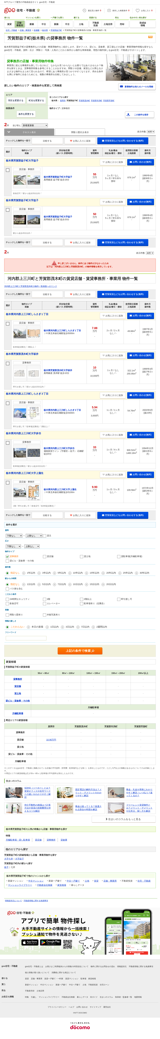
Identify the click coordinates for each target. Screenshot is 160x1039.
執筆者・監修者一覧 (123, 997)
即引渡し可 (126, 599)
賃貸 (96, 881)
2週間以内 (101, 626)
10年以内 (78, 572)
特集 (27, 997)
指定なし (15, 572)
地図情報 (138, 997)
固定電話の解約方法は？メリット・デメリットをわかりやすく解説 (88, 792)
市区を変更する (15, 100)
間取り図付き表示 (80, 132)
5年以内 (62, 572)
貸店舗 (50, 556)
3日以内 (70, 626)
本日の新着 (37, 626)
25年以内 (128, 572)
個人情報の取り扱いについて (37, 972)
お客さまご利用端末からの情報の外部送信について (66, 966)
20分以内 (111, 584)
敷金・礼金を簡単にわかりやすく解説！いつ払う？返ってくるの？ (139, 792)
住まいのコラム (106, 997)
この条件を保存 (141, 115)
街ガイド (94, 997)
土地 (87, 881)
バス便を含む (16, 588)
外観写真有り (53, 614)
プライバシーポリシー (57, 1007)
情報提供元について (13, 901)
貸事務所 (14, 556)
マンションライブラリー (20, 885)
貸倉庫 (64, 840)
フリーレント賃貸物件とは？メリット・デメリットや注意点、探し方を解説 (139, 808)
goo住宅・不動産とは (34, 966)
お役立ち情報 (8, 996)
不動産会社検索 (44, 885)
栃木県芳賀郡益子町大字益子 (22, 160)
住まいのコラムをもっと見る (124, 819)
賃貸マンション (71, 979)
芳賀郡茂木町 (84, 101)
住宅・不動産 (144, 881)
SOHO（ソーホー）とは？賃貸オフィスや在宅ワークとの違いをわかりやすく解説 (37, 792)
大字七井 (8, 858)
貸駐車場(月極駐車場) (131, 556)
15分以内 (94, 584)
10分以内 (78, 584)
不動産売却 (29, 991)
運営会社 (107, 1007)
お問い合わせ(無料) (141, 162)
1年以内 (31, 572)
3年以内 (46, 572)
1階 (48, 599)
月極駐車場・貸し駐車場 (18, 840)
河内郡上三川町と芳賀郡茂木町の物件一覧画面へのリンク (30, 286)
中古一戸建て (73, 881)
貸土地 (87, 556)
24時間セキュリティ (20, 599)
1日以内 (54, 626)
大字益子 (19, 858)
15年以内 (94, 572)
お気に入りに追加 (80, 141)
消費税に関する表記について (64, 972)
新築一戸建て (61, 985)
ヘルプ (71, 1007)
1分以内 (31, 584)
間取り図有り (16, 614)
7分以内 (62, 584)
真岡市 (63, 101)
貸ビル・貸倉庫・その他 (22, 560)
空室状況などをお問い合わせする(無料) (123, 141)
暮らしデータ (82, 997)
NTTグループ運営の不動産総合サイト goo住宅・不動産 (29, 2)
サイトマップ (95, 1007)
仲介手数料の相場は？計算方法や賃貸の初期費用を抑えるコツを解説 (37, 808)
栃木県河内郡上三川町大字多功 (23, 433)
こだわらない (17, 626)
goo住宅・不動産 (10, 966)
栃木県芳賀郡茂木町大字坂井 (22, 354)
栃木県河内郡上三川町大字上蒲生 (24, 473)
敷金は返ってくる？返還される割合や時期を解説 (88, 808)
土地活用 (40, 991)
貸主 (49, 535)
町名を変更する (36, 100)
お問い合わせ (82, 1007)
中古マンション (36, 881)
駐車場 (83, 979)
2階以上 (88, 599)
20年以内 (111, 572)
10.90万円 (51, 739)
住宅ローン (104, 985)
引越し (34, 997)
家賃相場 (61, 885)
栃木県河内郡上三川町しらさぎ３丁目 (27, 393)
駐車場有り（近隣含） (95, 603)
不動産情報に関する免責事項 (36, 901)
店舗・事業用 (110, 881)
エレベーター (53, 603)
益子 (6, 867)
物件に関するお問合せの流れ (103, 966)
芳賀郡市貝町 (96, 101)
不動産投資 (93, 985)
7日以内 (85, 626)
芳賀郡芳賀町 (108, 101)
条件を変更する (26, 114)
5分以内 (46, 584)
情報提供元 (122, 966)
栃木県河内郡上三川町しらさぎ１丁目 (27, 314)
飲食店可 (14, 603)
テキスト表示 (29, 132)
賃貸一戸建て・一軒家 (53, 979)
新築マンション (31, 985)
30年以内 (144, 572)
